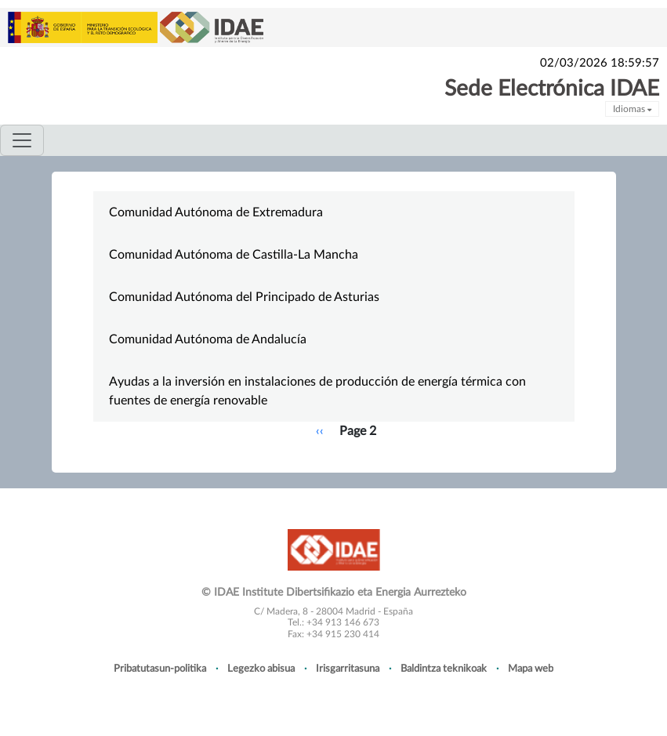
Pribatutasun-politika (160, 668)
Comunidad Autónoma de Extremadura (216, 212)
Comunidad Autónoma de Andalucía (207, 339)
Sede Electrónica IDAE (551, 89)
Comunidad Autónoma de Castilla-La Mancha (233, 254)
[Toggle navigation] (22, 140)
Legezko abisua (261, 668)
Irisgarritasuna (347, 668)
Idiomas (632, 109)
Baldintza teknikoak (444, 668)
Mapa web (530, 668)
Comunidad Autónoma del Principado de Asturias (244, 297)
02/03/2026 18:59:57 (599, 63)
